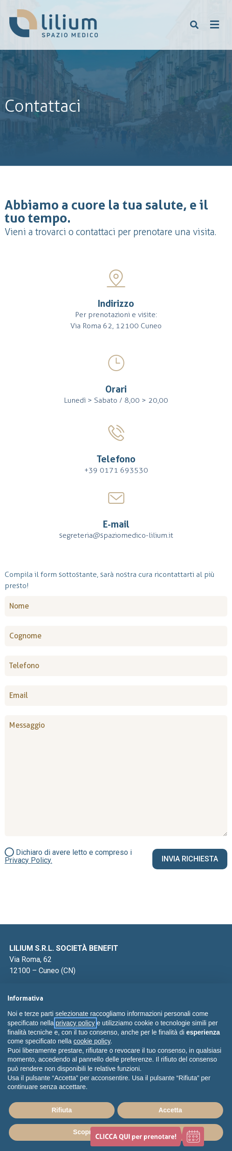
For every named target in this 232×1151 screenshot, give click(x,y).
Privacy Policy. (28, 860)
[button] (194, 25)
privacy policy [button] (75, 1023)
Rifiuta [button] (62, 1110)
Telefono (116, 459)
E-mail (116, 524)
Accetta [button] (170, 1110)
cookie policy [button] (92, 1041)
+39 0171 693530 (116, 470)
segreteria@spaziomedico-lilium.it (116, 535)
